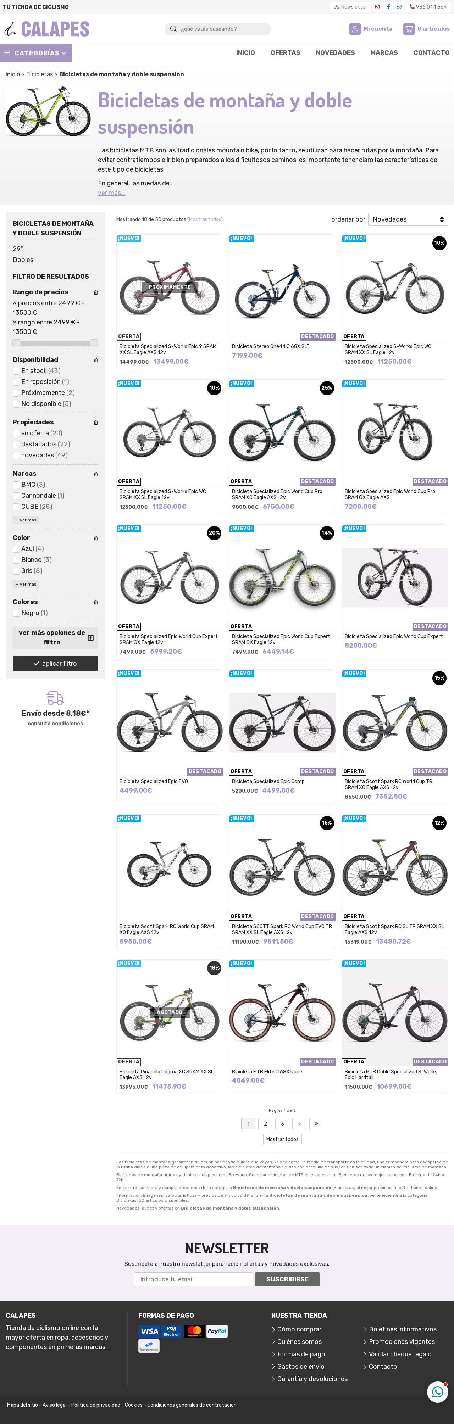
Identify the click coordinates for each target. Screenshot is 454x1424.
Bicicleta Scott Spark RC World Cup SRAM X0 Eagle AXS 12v (167, 929)
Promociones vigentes (402, 1342)
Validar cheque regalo (400, 1354)
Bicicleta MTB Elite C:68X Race (267, 1072)
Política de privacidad (95, 1405)
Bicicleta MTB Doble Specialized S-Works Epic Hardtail (391, 1075)
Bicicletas (126, 1200)
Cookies (134, 1405)
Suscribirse (287, 1279)
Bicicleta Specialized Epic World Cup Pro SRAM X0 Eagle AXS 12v (277, 494)
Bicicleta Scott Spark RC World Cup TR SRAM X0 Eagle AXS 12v (388, 784)
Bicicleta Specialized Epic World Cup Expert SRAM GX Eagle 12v (169, 639)
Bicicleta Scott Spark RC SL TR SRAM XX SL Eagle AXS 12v (394, 929)
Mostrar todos (205, 220)
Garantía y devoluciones (312, 1379)
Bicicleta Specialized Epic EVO (154, 781)
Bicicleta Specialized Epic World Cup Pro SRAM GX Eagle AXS (390, 494)
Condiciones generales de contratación (192, 1405)
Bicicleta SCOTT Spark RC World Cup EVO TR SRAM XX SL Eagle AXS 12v (282, 929)
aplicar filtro (59, 664)
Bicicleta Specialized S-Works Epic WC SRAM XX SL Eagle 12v (388, 350)
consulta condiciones (55, 724)
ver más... (111, 193)
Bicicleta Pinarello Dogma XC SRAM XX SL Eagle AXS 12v (167, 1075)
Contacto (383, 1366)
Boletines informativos (403, 1329)
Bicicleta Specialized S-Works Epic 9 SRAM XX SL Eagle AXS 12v (168, 350)
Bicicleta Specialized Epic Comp (268, 781)
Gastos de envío (301, 1366)
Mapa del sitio (22, 1405)
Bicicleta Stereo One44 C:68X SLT (271, 347)
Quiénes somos (299, 1342)
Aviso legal (55, 1405)
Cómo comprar (299, 1329)
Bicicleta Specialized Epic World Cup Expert (394, 636)
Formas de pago (301, 1354)
